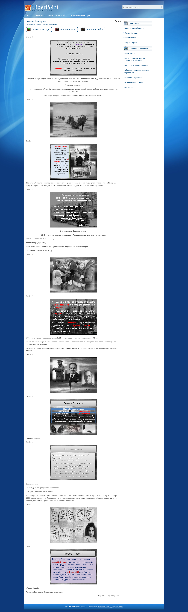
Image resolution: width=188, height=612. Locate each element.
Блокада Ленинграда (50, 24)
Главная (29, 15)
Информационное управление (136, 65)
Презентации (30, 24)
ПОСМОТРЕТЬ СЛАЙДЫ (94, 29)
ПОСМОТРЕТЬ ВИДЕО (68, 29)
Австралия (129, 87)
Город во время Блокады (134, 28)
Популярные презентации (79, 15)
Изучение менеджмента (134, 82)
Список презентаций (56, 15)
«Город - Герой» (131, 43)
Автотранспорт (130, 53)
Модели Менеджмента (133, 77)
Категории (40, 15)
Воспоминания (130, 38)
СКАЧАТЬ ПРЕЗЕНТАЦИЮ (40, 29)
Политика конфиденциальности (110, 607)
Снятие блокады (131, 33)
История (38, 24)
